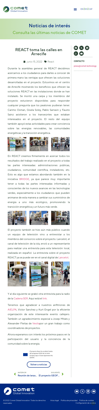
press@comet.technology (85, 66)
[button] (75, 9)
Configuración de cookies (86, 403)
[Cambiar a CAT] (90, 9)
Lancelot (63, 257)
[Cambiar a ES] (86, 9)
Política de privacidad (69, 400)
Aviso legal (54, 400)
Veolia (36, 323)
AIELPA (12, 309)
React (51, 61)
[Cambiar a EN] (82, 9)
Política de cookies (86, 400)
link (45, 298)
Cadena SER (21, 298)
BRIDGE (24, 179)
